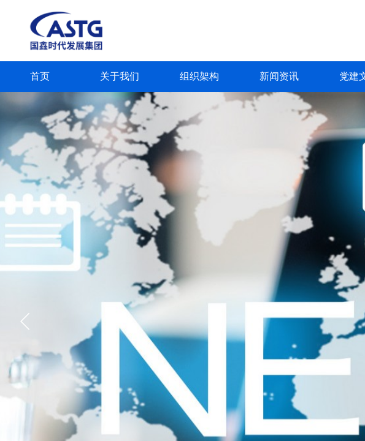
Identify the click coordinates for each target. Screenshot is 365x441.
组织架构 (199, 76)
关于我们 (119, 76)
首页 (40, 76)
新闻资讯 (279, 76)
